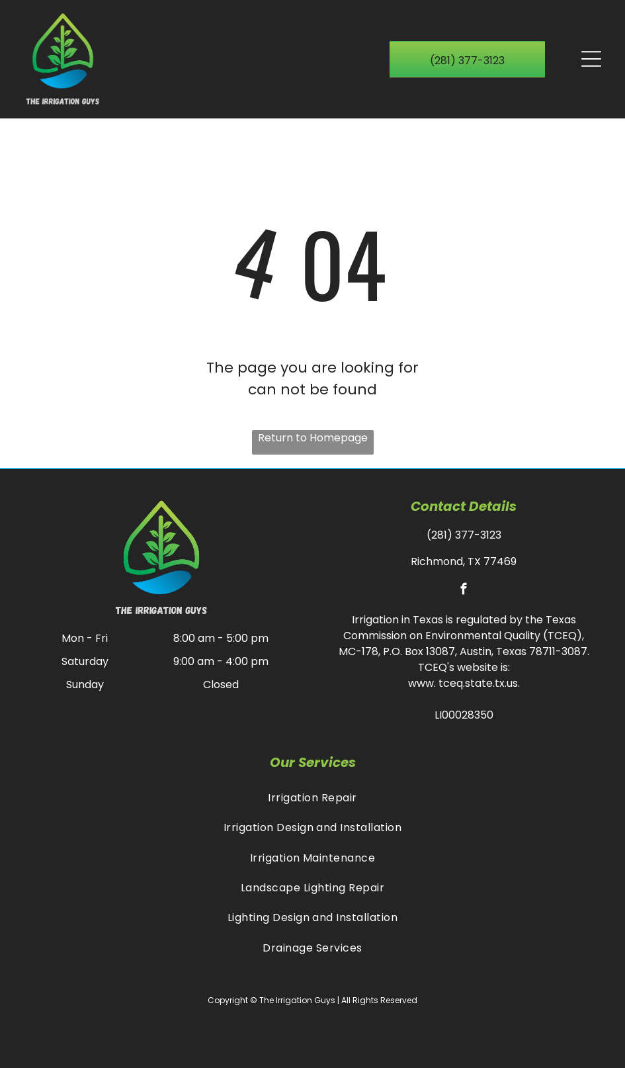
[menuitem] (312, 798)
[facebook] (464, 590)
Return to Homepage (313, 437)
